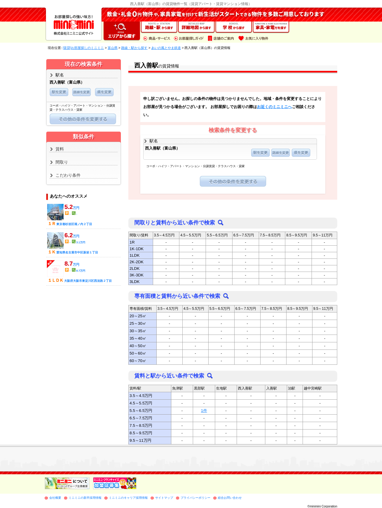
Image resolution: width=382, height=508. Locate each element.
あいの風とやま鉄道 (166, 48)
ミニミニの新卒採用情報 (85, 497)
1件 (204, 410)
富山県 (113, 48)
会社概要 (55, 497)
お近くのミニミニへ (274, 106)
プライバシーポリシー (195, 497)
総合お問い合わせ (230, 497)
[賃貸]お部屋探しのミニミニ (83, 48)
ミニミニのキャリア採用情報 (128, 497)
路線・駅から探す (134, 48)
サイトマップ (164, 497)
